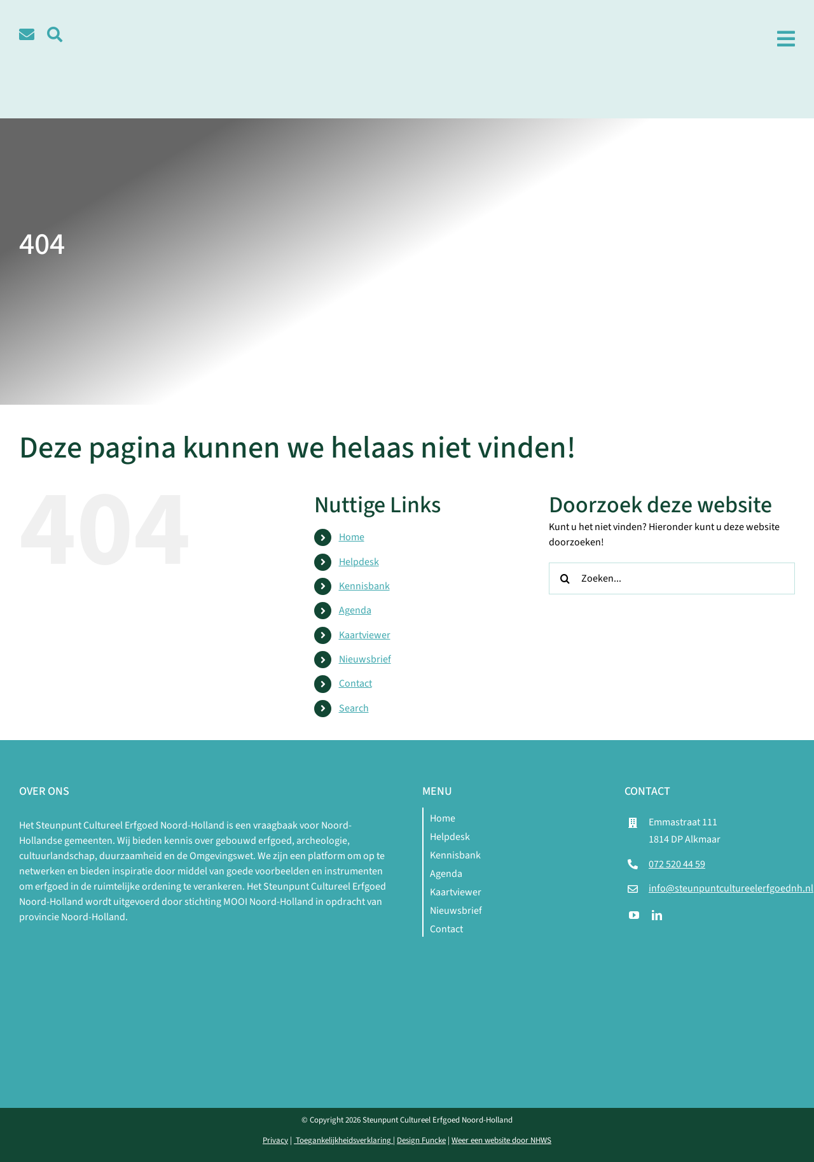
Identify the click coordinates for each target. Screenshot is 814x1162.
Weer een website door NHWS (501, 1140)
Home (351, 537)
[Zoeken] (565, 578)
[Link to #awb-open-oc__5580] (54, 34)
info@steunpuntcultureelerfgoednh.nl (731, 888)
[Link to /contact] (26, 34)
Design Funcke (421, 1140)
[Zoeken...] (672, 578)
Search (354, 708)
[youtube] (634, 915)
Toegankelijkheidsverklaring (343, 1140)
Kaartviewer (364, 635)
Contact (355, 683)
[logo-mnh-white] (205, 940)
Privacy (275, 1140)
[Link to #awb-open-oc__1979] (786, 39)
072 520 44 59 (677, 864)
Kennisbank (364, 586)
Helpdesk (359, 562)
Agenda (355, 610)
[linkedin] (657, 915)
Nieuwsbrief (365, 659)
